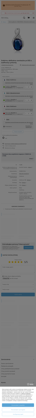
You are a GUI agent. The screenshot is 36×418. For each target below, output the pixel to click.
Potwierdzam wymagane (18, 409)
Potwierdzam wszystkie (18, 405)
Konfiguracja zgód (18, 414)
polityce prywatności (26, 393)
